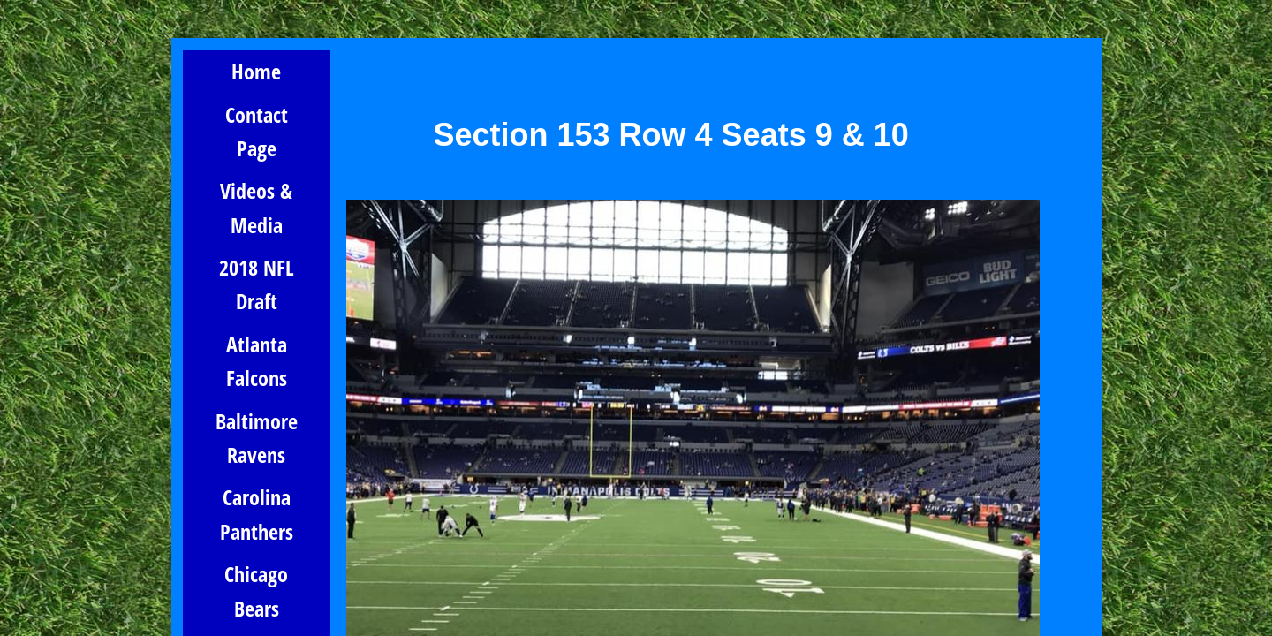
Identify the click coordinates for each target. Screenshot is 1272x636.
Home (256, 71)
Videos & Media (256, 207)
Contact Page (256, 131)
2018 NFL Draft (256, 284)
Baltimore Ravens (257, 437)
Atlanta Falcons (256, 360)
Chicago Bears (256, 590)
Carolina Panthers (256, 513)
